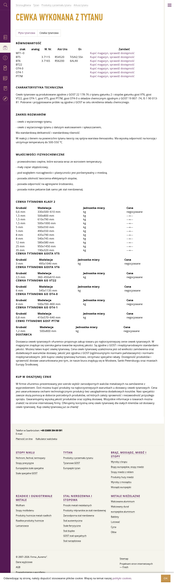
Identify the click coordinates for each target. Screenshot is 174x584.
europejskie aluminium (123, 511)
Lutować (115, 521)
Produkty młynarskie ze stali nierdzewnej (84, 510)
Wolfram (20, 505)
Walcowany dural (120, 506)
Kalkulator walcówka (46, 438)
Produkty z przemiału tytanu (78, 457)
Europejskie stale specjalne (30, 468)
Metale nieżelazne (125, 496)
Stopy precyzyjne (25, 463)
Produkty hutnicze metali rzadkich (33, 515)
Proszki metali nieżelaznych (77, 505)
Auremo (5, 20)
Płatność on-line (24, 438)
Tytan (68, 452)
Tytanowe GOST (71, 463)
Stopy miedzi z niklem (122, 472)
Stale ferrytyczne (72, 525)
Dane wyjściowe (24, 562)
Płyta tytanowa (26, 33)
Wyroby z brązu (119, 461)
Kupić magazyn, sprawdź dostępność (112, 53)
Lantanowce (22, 525)
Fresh (125, 567)
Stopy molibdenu (25, 510)
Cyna (113, 527)
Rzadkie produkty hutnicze (30, 520)
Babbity (115, 516)
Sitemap (124, 558)
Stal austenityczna (72, 520)
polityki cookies (121, 578)
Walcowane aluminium (123, 501)
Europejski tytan (71, 468)
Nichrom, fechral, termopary (30, 457)
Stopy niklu (25, 452)
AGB (18, 567)
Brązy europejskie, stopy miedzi (127, 466)
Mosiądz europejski (121, 487)
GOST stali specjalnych (74, 535)
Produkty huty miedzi (122, 477)
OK (166, 578)
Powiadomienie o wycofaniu (30, 572)
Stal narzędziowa (72, 540)
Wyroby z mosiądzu (121, 482)
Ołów (113, 532)
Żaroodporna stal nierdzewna (78, 515)
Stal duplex (69, 530)
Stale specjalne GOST (26, 473)
